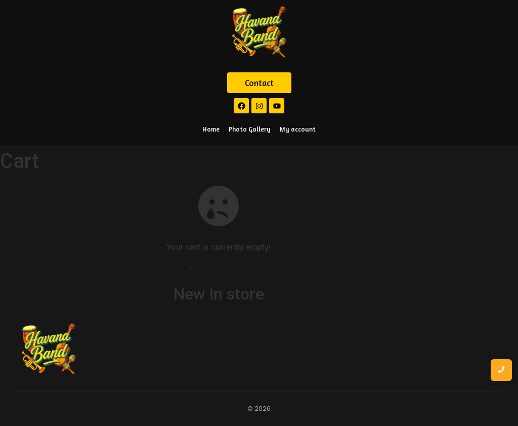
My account (298, 129)
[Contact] (259, 83)
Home (211, 129)
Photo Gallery (250, 129)
